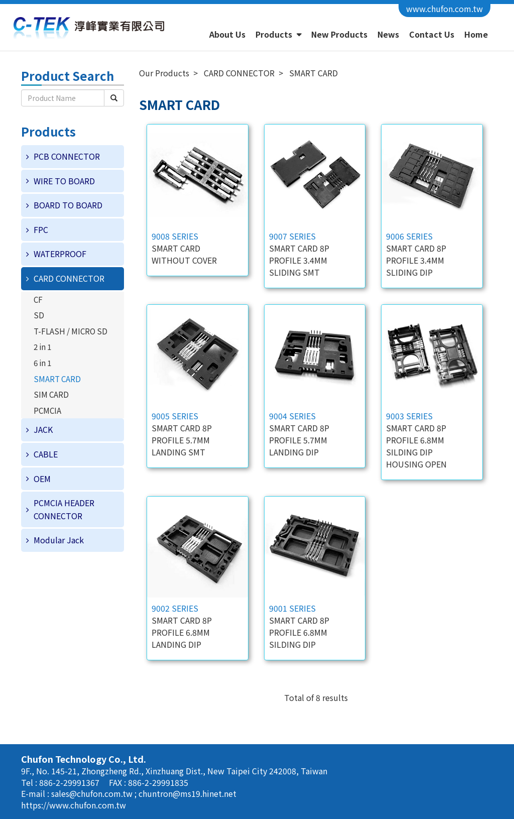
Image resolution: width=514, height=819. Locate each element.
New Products (339, 34)
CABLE (46, 454)
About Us (227, 34)
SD (39, 314)
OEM (42, 479)
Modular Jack (59, 540)
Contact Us (431, 34)
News (388, 34)
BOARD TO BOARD (68, 205)
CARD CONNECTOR (69, 278)
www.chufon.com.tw (444, 9)
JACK (43, 429)
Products (274, 34)
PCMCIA (47, 410)
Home (476, 34)
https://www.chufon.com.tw (73, 805)
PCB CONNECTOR (67, 156)
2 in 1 (42, 346)
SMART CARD (57, 378)
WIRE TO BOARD (64, 181)
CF (38, 299)
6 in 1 (42, 362)
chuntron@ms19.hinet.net (187, 793)
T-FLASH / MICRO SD (70, 330)
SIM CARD (51, 394)
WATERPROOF (60, 254)
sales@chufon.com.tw (93, 793)
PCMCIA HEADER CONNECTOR (64, 509)
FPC (41, 229)
